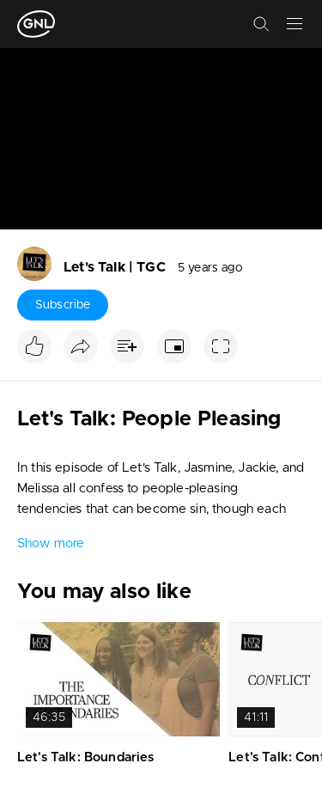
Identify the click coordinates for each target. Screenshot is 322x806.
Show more (50, 543)
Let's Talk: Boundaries (86, 757)
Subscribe (62, 305)
